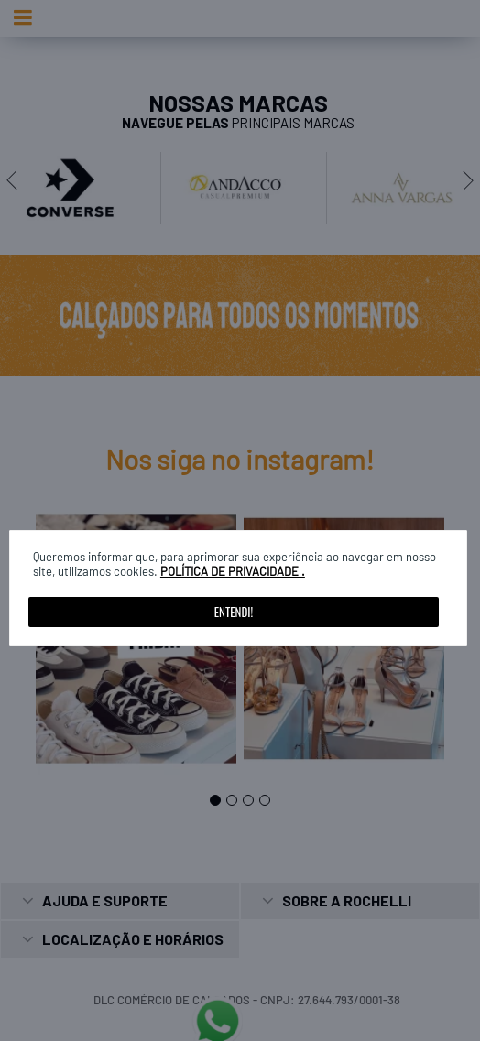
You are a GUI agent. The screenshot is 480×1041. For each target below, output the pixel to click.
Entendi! (233, 611)
